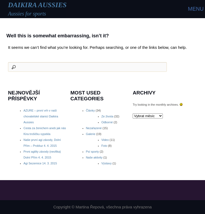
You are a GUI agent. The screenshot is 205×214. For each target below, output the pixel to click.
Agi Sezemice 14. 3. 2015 (40, 163)
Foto (104, 145)
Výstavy (106, 163)
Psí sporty (92, 151)
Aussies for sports (27, 14)
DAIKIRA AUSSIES (37, 5)
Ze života (107, 116)
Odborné (107, 122)
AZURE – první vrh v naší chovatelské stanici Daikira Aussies (40, 116)
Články (90, 110)
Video (105, 139)
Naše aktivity (94, 157)
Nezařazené (94, 128)
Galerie (90, 134)
